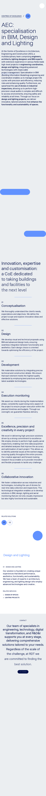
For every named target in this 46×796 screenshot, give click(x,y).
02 (10, 522)
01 (4, 522)
